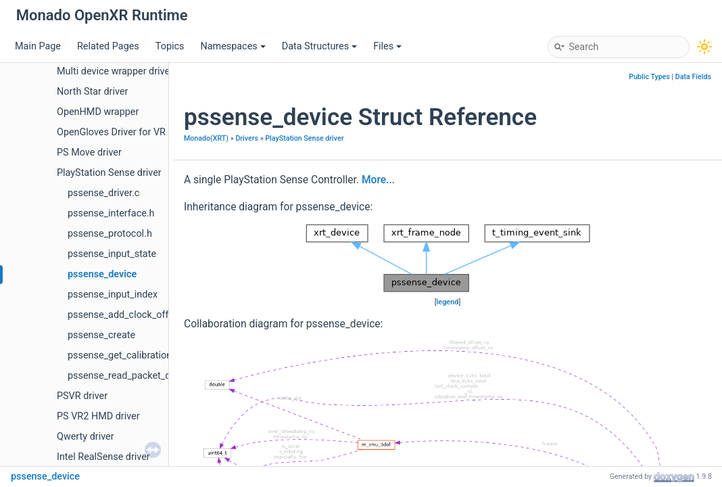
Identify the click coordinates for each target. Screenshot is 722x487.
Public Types (649, 76)
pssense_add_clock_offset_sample (143, 315)
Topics (170, 46)
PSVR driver (82, 396)
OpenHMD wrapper (98, 112)
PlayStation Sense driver (109, 173)
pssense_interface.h (111, 213)
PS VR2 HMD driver (98, 416)
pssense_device (102, 274)
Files (387, 46)
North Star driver (92, 91)
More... (378, 180)
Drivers (246, 138)
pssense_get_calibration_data (131, 355)
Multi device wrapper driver (115, 71)
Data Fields (693, 76)
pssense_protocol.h (110, 233)
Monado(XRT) (206, 138)
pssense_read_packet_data (126, 375)
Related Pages (108, 46)
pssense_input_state (112, 254)
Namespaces (232, 46)
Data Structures (319, 46)
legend (448, 302)
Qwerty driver (85, 436)
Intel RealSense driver (103, 457)
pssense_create (101, 335)
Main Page (38, 46)
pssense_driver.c (103, 193)
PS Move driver (89, 152)
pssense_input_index (113, 294)
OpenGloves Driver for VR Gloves (127, 132)
